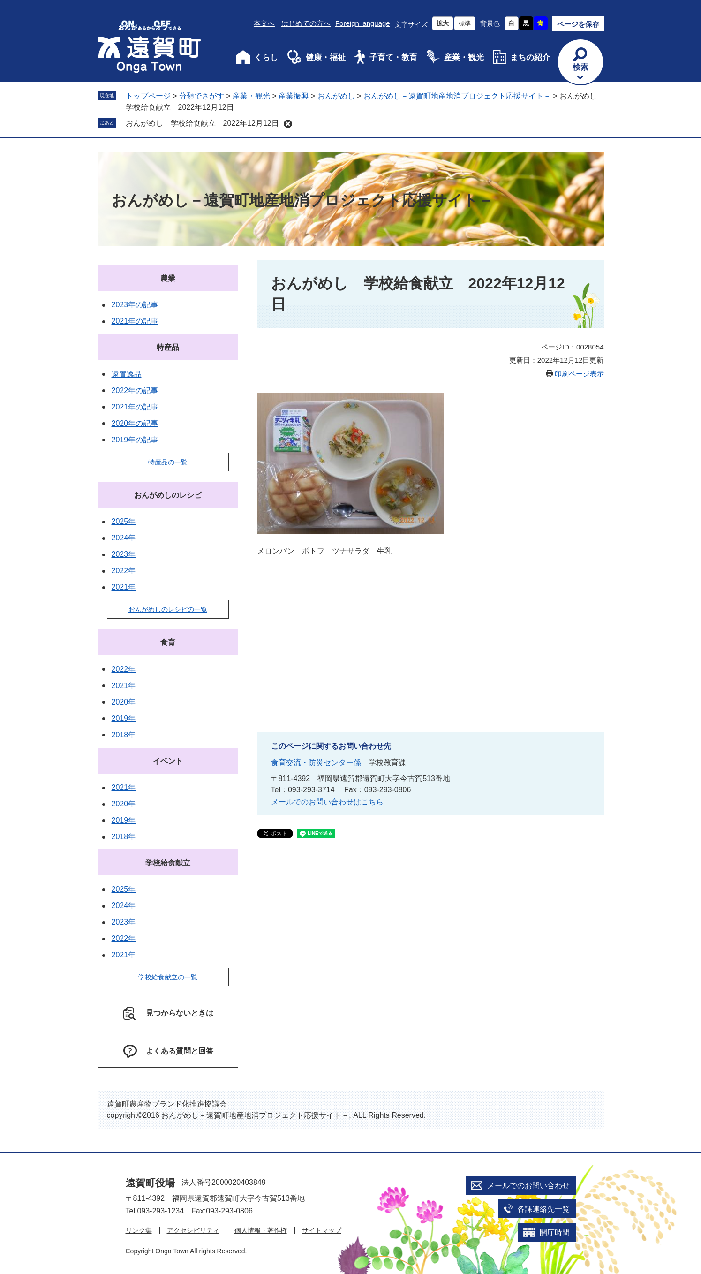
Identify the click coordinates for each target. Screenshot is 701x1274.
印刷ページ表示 (579, 374)
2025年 (124, 521)
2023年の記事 (135, 305)
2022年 (124, 571)
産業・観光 (464, 57)
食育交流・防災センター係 (316, 762)
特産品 (168, 347)
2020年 (124, 702)
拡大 (443, 23)
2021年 (124, 587)
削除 (288, 124)
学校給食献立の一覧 (167, 977)
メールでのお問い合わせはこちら (327, 802)
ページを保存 (578, 24)
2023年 (124, 554)
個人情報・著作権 (260, 1230)
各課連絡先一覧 (543, 1209)
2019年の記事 (135, 440)
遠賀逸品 (127, 374)
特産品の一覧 (168, 462)
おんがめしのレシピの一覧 (167, 609)
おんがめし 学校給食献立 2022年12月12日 (202, 123)
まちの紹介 (530, 57)
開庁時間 (555, 1232)
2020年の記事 (135, 423)
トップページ (148, 96)
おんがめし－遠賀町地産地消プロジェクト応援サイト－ (457, 96)
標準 (465, 23)
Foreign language (362, 23)
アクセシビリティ (193, 1230)
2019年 (124, 718)
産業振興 (294, 96)
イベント (168, 761)
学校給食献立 (167, 863)
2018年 (124, 735)
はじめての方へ (306, 23)
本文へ (264, 23)
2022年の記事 (135, 390)
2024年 (124, 538)
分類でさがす (201, 96)
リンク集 (139, 1230)
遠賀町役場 (150, 1182)
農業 (167, 278)
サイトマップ (321, 1230)
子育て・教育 (393, 57)
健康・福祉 (326, 57)
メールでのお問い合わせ (528, 1186)
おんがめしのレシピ (168, 495)
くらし (266, 57)
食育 (167, 642)
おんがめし (336, 96)
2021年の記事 (135, 321)
